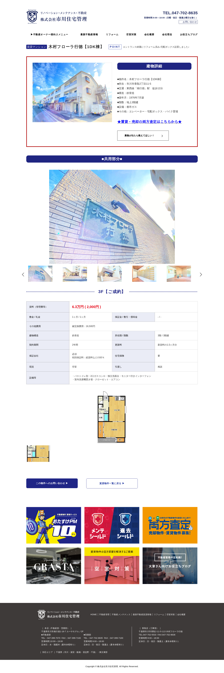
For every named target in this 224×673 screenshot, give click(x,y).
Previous (21, 218)
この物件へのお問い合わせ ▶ (52, 483)
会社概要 (149, 34)
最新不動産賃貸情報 (142, 614)
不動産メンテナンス (121, 614)
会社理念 (167, 34)
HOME (94, 614)
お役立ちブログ (189, 34)
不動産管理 (104, 614)
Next (203, 218)
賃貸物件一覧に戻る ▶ (111, 483)
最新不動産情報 (89, 34)
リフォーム (112, 34)
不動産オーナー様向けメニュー (50, 34)
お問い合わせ (190, 22)
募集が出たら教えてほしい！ (139, 135)
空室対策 (131, 34)
